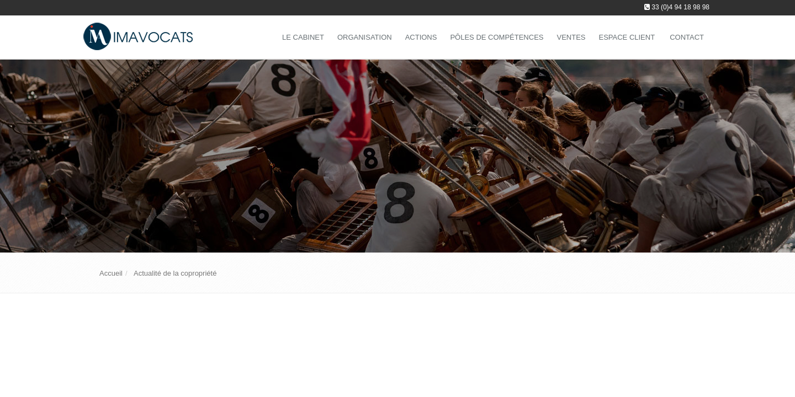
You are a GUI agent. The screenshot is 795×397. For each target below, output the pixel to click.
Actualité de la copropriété (175, 273)
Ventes (570, 37)
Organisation (364, 37)
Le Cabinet (303, 37)
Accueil (111, 273)
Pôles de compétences (496, 37)
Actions (421, 37)
